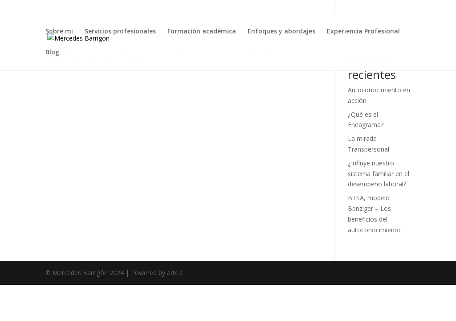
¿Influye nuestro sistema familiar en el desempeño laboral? (378, 174)
